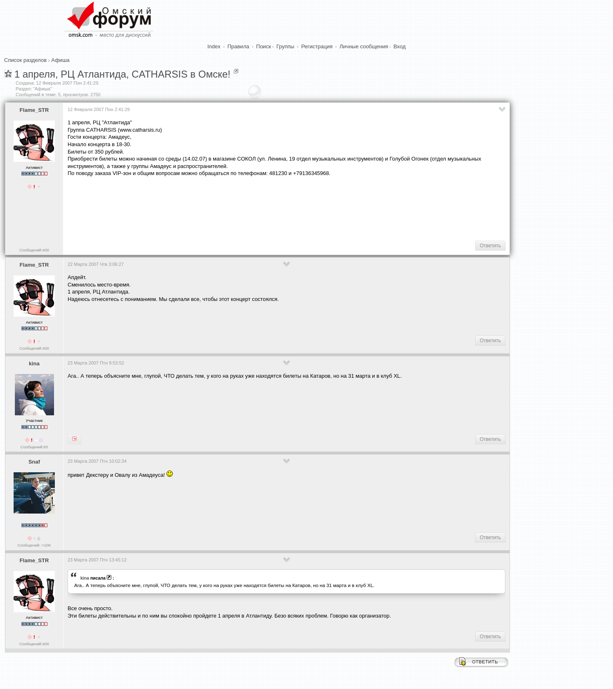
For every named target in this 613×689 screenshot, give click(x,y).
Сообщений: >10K (34, 545)
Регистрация (317, 46)
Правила (238, 46)
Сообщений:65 (34, 447)
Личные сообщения (364, 46)
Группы (285, 46)
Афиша (60, 60)
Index (214, 46)
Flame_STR (34, 110)
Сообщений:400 (34, 250)
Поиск (263, 46)
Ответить (490, 246)
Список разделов (25, 60)
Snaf (34, 462)
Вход (400, 46)
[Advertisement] (218, 208)
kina (34, 363)
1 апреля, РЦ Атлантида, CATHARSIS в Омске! (122, 74)
